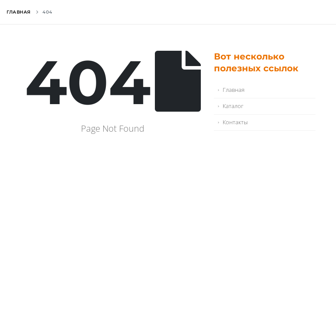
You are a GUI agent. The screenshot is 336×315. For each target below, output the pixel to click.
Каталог (233, 106)
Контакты (235, 122)
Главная (19, 12)
